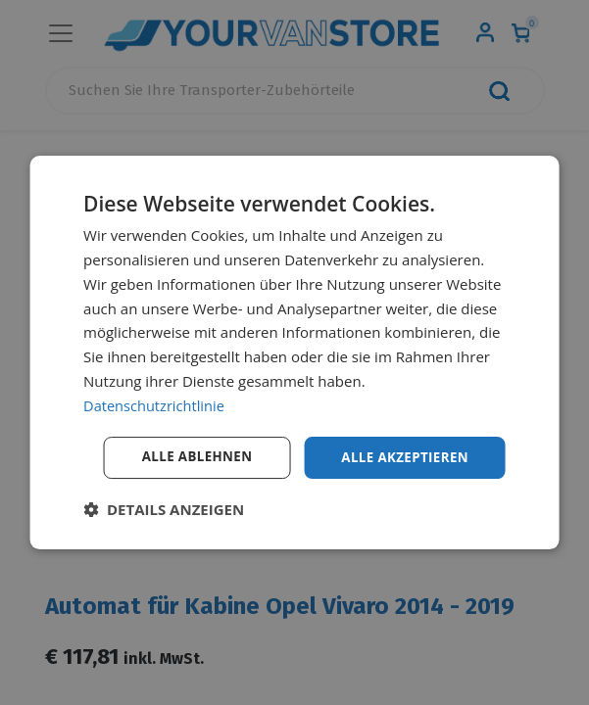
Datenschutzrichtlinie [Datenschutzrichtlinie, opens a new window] (155, 404)
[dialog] (294, 352)
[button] (163, 510)
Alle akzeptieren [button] (401, 456)
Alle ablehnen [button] (188, 456)
